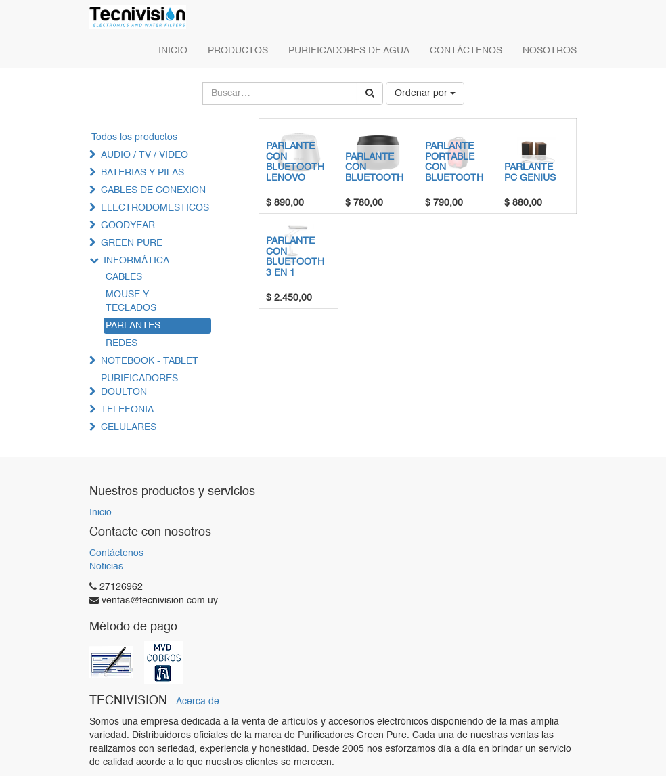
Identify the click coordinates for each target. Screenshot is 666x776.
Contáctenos (116, 553)
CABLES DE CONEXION (153, 190)
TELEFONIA (127, 409)
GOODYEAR (128, 225)
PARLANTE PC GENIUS (530, 172)
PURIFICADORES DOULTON (139, 385)
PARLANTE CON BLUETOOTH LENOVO (295, 162)
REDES (121, 343)
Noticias (106, 567)
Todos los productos (134, 137)
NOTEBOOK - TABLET (149, 361)
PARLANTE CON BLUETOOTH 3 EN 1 (295, 256)
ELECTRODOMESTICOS (155, 208)
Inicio (100, 512)
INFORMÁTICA (136, 260)
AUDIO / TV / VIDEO (144, 155)
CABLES (124, 277)
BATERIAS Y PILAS (142, 172)
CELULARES (128, 427)
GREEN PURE (131, 243)
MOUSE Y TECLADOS (131, 301)
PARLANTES (133, 325)
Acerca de (197, 701)
